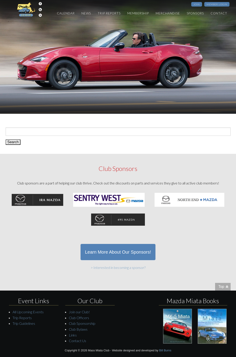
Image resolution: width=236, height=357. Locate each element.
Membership (138, 13)
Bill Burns (165, 350)
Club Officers (79, 318)
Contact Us (77, 341)
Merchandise (168, 13)
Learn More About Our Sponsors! (118, 252)
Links (73, 335)
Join (196, 4)
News (86, 13)
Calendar (66, 13)
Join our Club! (79, 312)
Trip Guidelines (24, 323)
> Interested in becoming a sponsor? (118, 267)
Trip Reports (109, 13)
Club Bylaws (78, 329)
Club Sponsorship (82, 323)
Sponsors (195, 13)
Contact (219, 13)
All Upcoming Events (28, 312)
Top (221, 287)
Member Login (217, 4)
